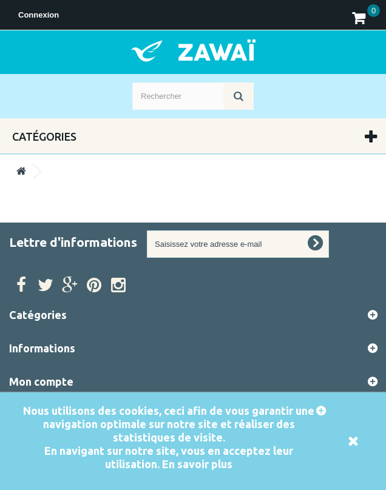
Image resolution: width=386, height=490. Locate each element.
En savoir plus (197, 464)
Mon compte (41, 381)
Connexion (38, 14)
